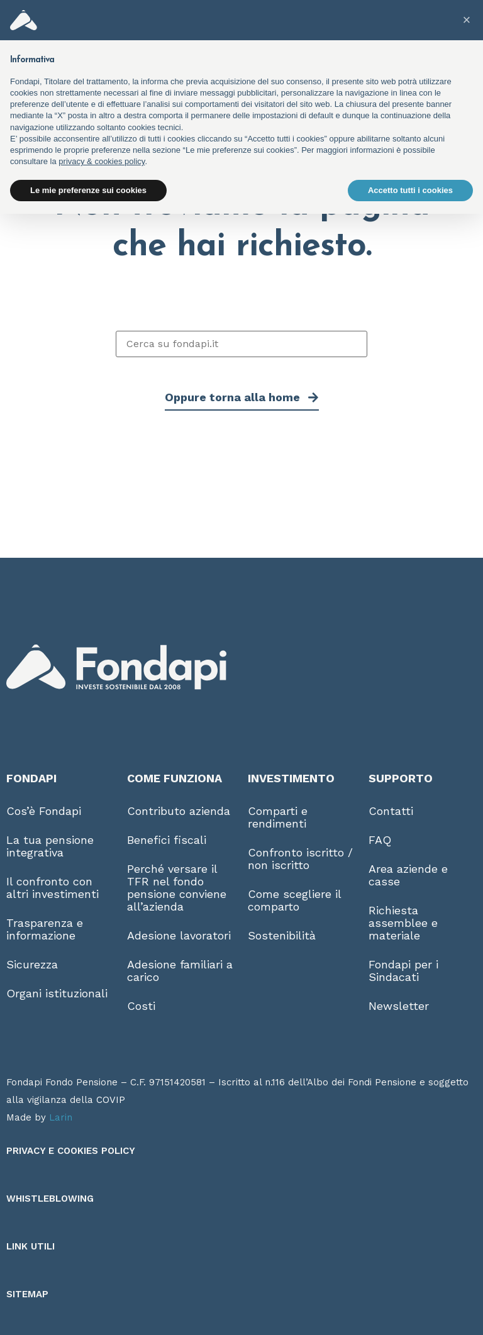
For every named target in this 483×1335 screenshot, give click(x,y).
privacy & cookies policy (101, 161)
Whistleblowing (50, 1198)
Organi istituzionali (57, 993)
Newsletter (399, 1005)
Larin (60, 1117)
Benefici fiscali (166, 839)
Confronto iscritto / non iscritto (300, 859)
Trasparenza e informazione (44, 929)
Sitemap (27, 1294)
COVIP (110, 1099)
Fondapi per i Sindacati (403, 970)
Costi (141, 1005)
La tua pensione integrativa (50, 846)
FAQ (380, 839)
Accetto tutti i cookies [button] (410, 190)
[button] (467, 20)
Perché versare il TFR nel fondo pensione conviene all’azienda (176, 887)
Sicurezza (32, 964)
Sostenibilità (282, 935)
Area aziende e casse (408, 875)
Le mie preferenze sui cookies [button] (88, 190)
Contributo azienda (178, 810)
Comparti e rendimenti (278, 817)
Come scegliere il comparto (294, 900)
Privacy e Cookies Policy (70, 1150)
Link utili (30, 1246)
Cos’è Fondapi (43, 810)
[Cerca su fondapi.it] (241, 344)
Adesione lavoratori (179, 935)
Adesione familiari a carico (180, 970)
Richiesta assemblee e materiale (403, 923)
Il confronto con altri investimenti (52, 887)
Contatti (391, 810)
